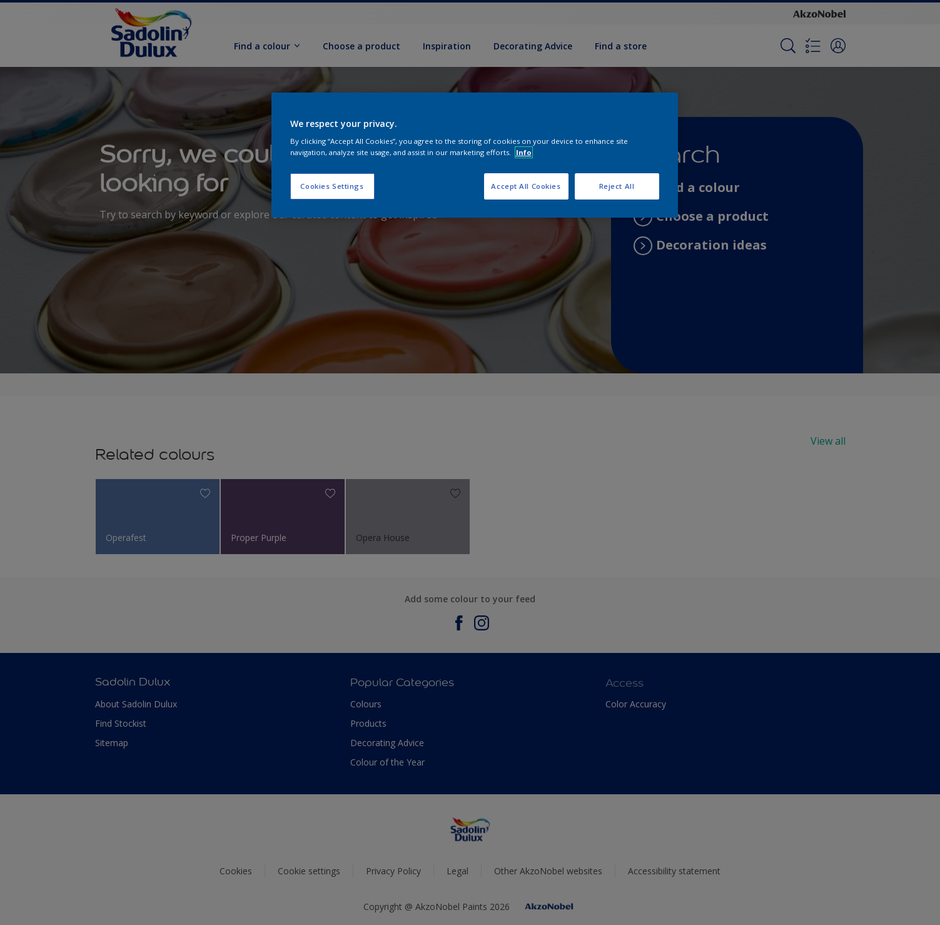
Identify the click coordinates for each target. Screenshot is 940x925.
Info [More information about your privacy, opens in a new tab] (524, 152)
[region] (474, 155)
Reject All (617, 186)
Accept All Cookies (525, 186)
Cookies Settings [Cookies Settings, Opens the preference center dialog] (331, 186)
